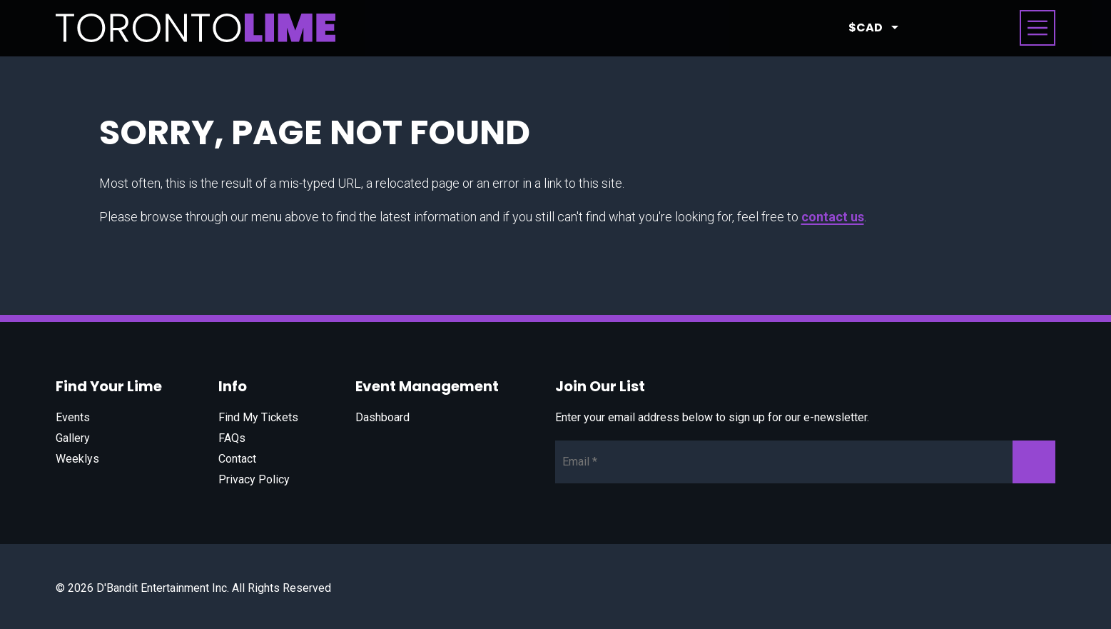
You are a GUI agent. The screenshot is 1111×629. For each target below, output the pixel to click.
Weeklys (77, 459)
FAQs (231, 438)
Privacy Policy (254, 479)
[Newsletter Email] (805, 462)
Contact (237, 459)
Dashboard (382, 417)
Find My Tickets (258, 417)
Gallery (73, 438)
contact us (832, 216)
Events (73, 417)
